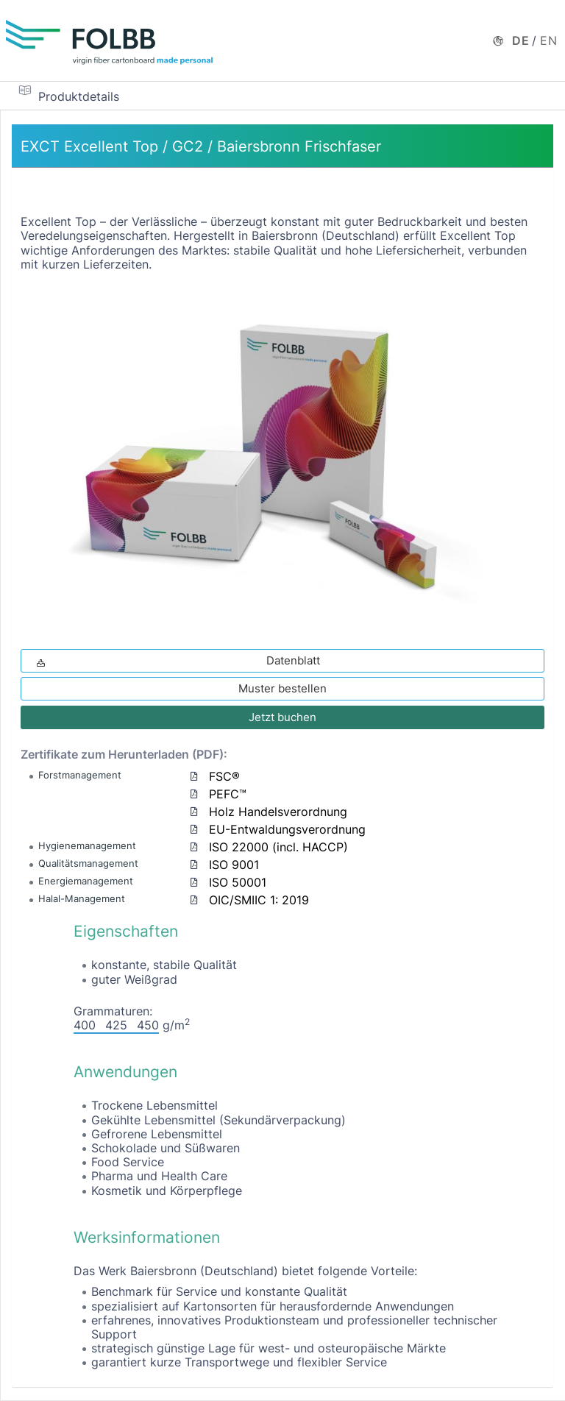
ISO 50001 (237, 882)
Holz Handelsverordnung (278, 811)
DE (521, 40)
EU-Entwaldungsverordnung (287, 829)
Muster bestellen (282, 688)
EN (549, 40)
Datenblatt (176, 660)
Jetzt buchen (282, 717)
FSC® (224, 776)
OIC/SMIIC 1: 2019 (259, 900)
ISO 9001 (234, 864)
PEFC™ (227, 794)
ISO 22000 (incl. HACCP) (278, 847)
